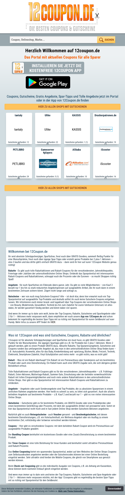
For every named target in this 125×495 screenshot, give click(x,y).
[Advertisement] (62, 219)
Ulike (47, 129)
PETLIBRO (18, 164)
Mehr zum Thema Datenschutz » (71, 491)
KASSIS (76, 129)
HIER (53, 322)
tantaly (18, 129)
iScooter (105, 164)
